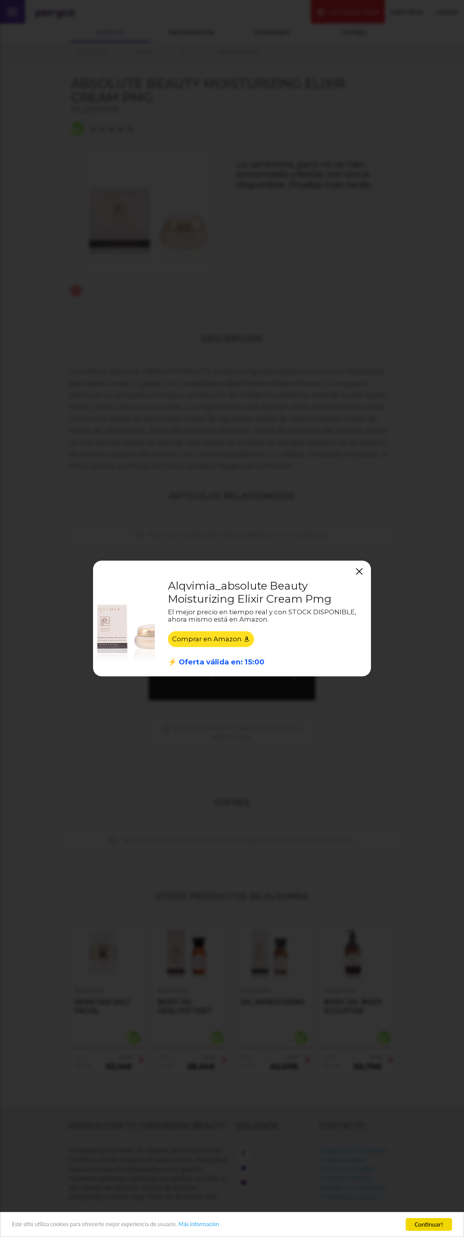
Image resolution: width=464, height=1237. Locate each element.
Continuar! (429, 1224)
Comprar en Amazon (211, 639)
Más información (218, 1225)
